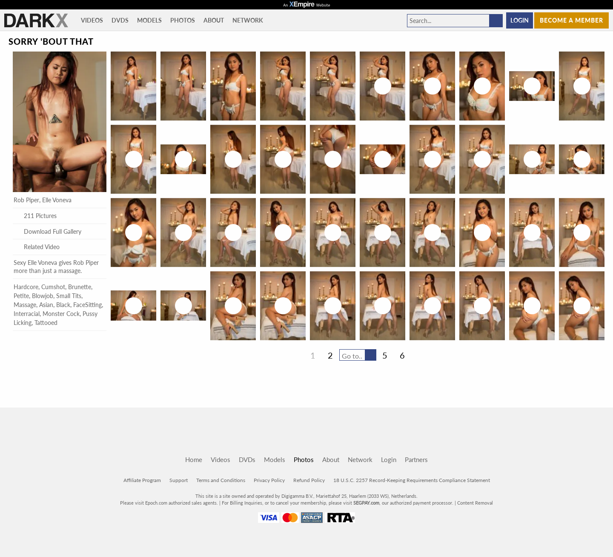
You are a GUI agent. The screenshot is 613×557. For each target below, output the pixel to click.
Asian (46, 304)
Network (247, 20)
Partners (416, 459)
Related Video (37, 247)
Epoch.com (156, 502)
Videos (92, 20)
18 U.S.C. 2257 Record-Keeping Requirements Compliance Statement (411, 480)
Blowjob (42, 295)
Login (519, 20)
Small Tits (68, 295)
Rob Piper (26, 200)
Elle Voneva (57, 200)
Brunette (79, 286)
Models (149, 20)
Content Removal (475, 502)
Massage (25, 304)
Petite (21, 295)
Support (178, 480)
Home (193, 459)
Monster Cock (61, 313)
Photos (182, 20)
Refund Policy (309, 480)
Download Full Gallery (47, 231)
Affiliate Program (142, 480)
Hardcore (26, 286)
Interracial (27, 313)
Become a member (571, 20)
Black (63, 304)
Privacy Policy (269, 480)
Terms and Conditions (220, 480)
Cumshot (53, 286)
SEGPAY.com (366, 502)
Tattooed (45, 322)
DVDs (120, 20)
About (213, 20)
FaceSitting (87, 304)
